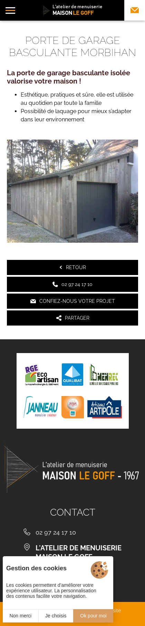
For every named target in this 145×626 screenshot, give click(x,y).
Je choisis (55, 615)
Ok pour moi (93, 615)
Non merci (20, 615)
